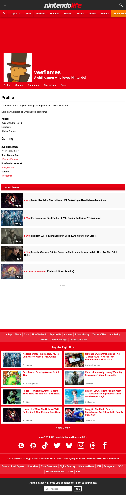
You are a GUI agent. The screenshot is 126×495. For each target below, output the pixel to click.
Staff (26, 334)
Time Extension (49, 466)
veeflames (47, 72)
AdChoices (80, 459)
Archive (44, 339)
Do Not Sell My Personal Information (103, 459)
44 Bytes (70, 459)
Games (19, 85)
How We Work (39, 334)
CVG (70, 471)
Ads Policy (114, 334)
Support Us (55, 334)
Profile (7, 85)
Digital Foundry (67, 466)
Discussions (50, 85)
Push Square (17, 466)
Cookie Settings (59, 339)
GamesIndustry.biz (55, 471)
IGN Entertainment (46, 459)
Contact (68, 334)
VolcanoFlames (10, 159)
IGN (99, 466)
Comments (33, 85)
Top (9, 334)
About (18, 334)
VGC (120, 466)
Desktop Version (78, 339)
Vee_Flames (8, 167)
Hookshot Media (21, 459)
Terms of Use (99, 334)
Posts (63, 85)
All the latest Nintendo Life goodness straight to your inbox (63, 482)
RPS (78, 471)
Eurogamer (109, 466)
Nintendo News (86, 466)
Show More (63, 427)
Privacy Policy (82, 334)
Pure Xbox (32, 466)
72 (18, 223)
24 (18, 206)
